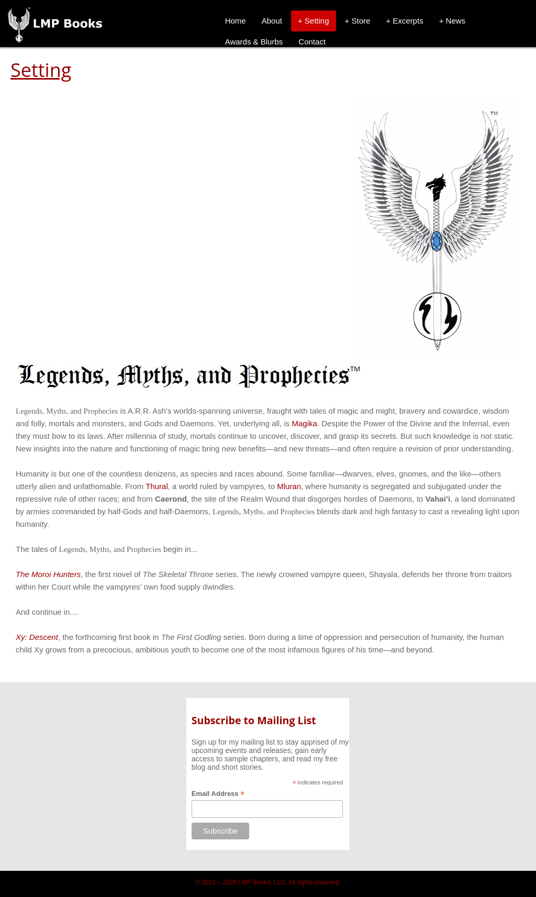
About (272, 20)
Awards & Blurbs (254, 41)
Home (235, 20)
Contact (312, 41)
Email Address (218, 794)
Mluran (289, 486)
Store (360, 20)
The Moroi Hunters (48, 574)
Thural (157, 486)
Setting (317, 20)
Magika (304, 423)
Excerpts (408, 20)
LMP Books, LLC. (263, 882)
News (456, 20)
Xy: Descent (37, 637)
